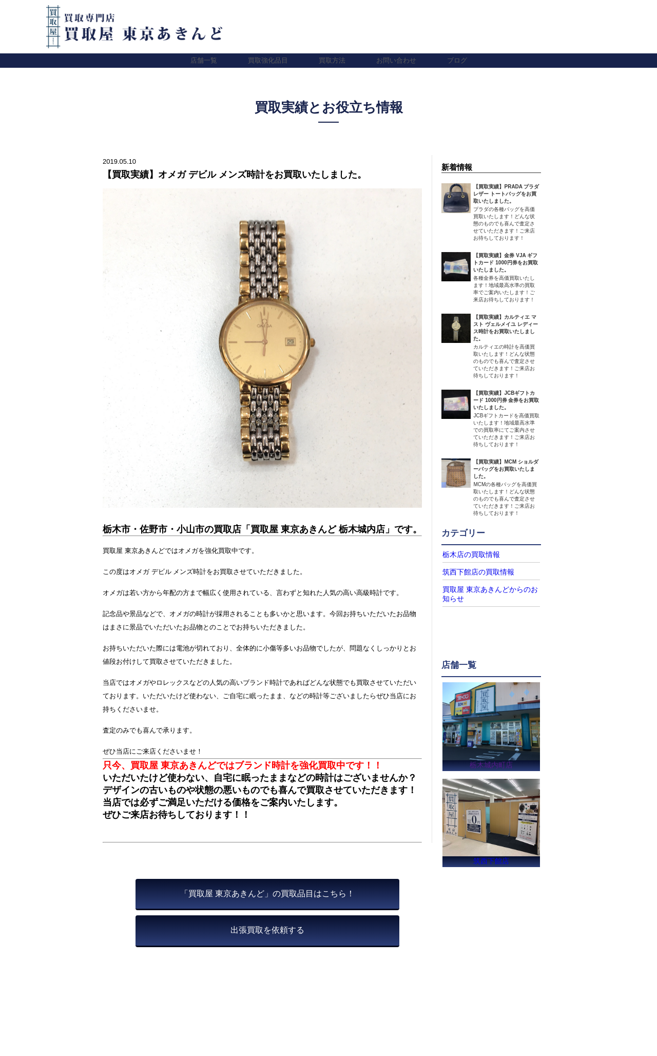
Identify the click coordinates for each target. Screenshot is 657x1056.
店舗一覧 (203, 60)
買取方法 (332, 60)
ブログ (457, 60)
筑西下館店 (491, 860)
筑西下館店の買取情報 (473, 571)
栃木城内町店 (491, 761)
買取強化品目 (268, 60)
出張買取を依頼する (267, 930)
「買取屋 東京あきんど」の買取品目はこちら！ (267, 893)
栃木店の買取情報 (467, 554)
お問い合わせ (396, 60)
